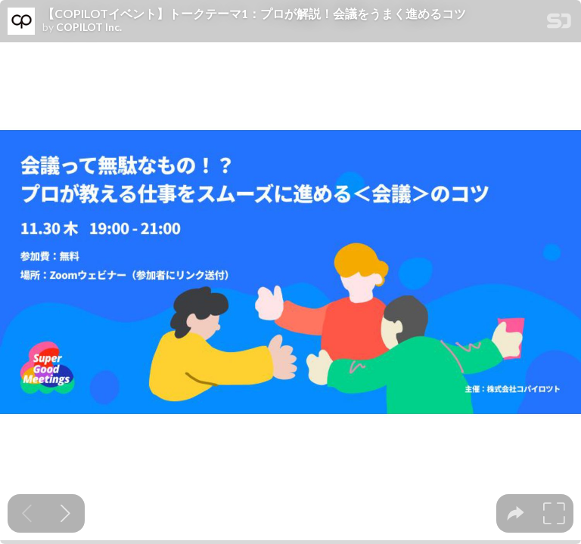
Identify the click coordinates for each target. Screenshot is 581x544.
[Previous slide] (27, 513)
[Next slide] (65, 513)
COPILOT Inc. (89, 27)
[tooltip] (516, 513)
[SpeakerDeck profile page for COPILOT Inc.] (21, 22)
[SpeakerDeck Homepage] (559, 24)
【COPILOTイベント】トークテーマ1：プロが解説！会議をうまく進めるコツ (254, 14)
